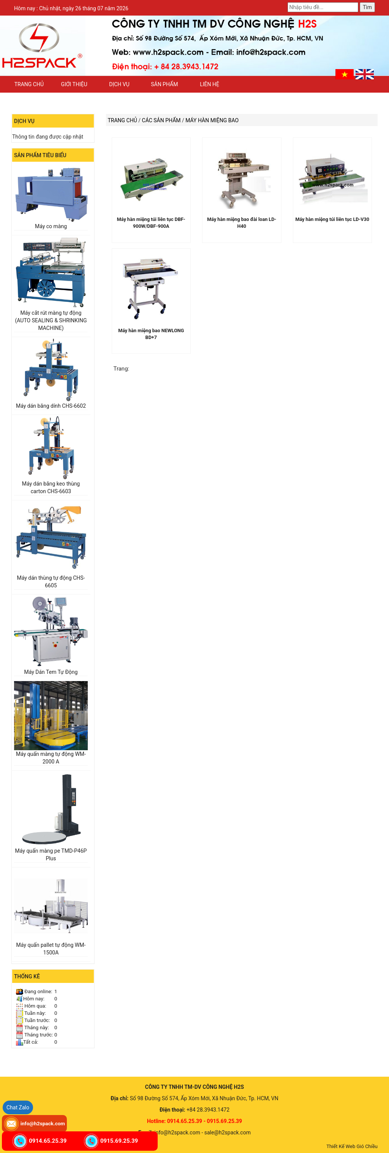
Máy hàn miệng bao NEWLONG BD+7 (151, 334)
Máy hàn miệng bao (212, 120)
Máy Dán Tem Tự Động (50, 672)
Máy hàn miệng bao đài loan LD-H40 (241, 222)
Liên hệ (209, 84)
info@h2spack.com (43, 1123)
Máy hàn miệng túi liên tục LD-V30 (332, 219)
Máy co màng (51, 226)
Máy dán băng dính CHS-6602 (51, 406)
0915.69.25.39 (119, 1140)
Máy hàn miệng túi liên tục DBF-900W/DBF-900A (151, 222)
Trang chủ (29, 84)
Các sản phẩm (161, 120)
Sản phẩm (164, 84)
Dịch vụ (119, 84)
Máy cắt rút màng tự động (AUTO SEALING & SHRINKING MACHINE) (51, 320)
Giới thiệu (74, 84)
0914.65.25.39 (47, 1140)
